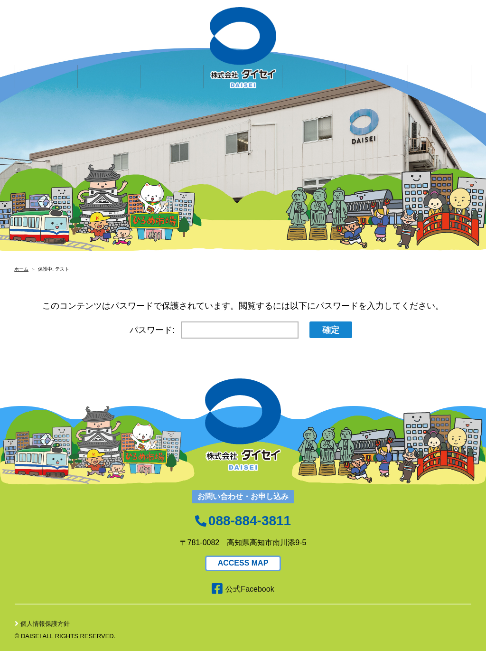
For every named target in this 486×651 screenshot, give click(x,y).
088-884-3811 (249, 520)
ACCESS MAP (243, 563)
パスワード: (214, 330)
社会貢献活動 (377, 61)
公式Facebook (243, 589)
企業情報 (46, 61)
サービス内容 (109, 61)
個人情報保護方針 (42, 623)
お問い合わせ (313, 61)
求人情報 (172, 61)
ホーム (21, 269)
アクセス (440, 61)
